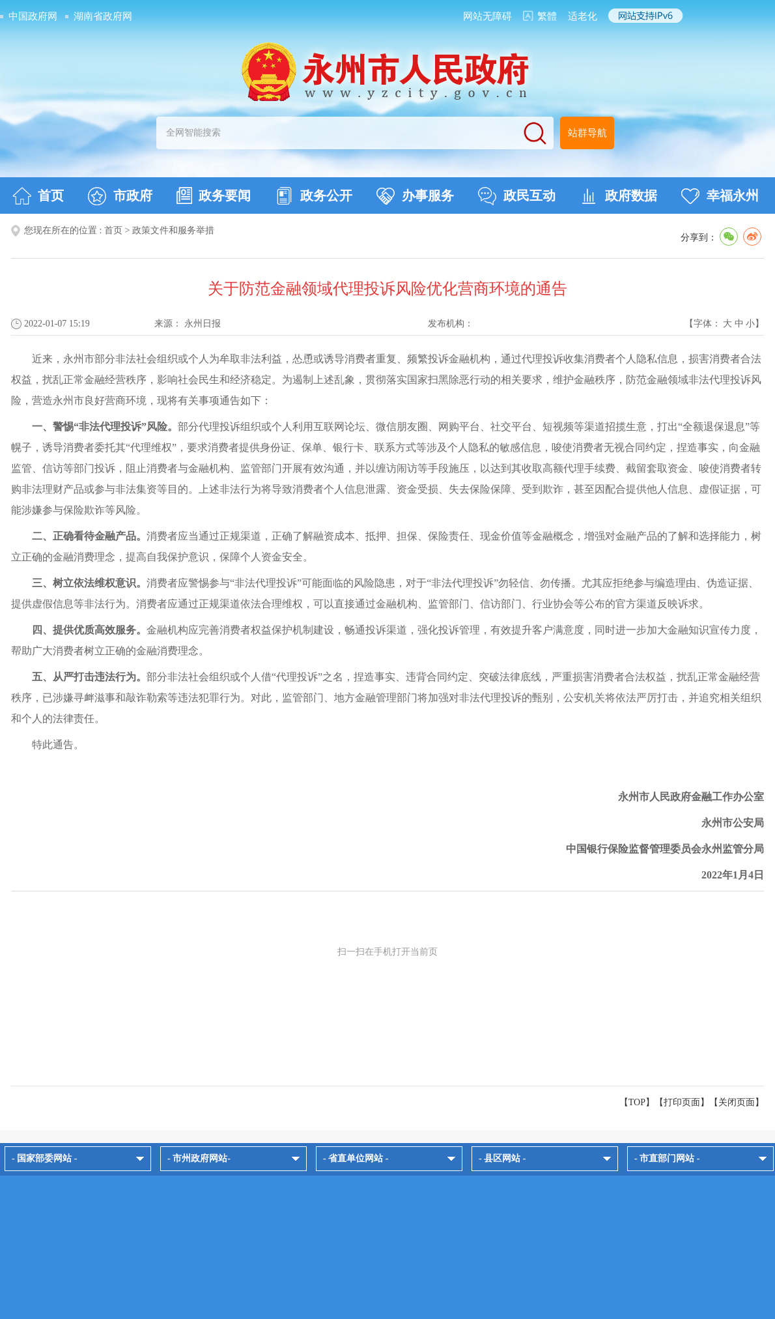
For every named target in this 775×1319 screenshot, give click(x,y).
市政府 (120, 196)
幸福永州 (720, 196)
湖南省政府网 (103, 16)
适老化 (582, 16)
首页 (38, 196)
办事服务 (415, 196)
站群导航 (587, 133)
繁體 (547, 16)
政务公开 (313, 196)
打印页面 (682, 1102)
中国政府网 (32, 16)
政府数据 (618, 196)
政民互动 (517, 196)
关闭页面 (736, 1102)
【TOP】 (637, 1102)
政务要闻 (213, 195)
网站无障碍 (487, 16)
